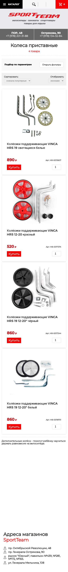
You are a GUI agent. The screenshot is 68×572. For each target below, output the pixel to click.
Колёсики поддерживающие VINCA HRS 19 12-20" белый (32, 405)
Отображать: (57, 76)
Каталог (13, 4)
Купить (14, 167)
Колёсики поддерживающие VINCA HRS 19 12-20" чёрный (32, 319)
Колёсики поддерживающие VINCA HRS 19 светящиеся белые (32, 145)
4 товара (34, 51)
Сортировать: (11, 76)
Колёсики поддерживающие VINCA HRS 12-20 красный (32, 232)
